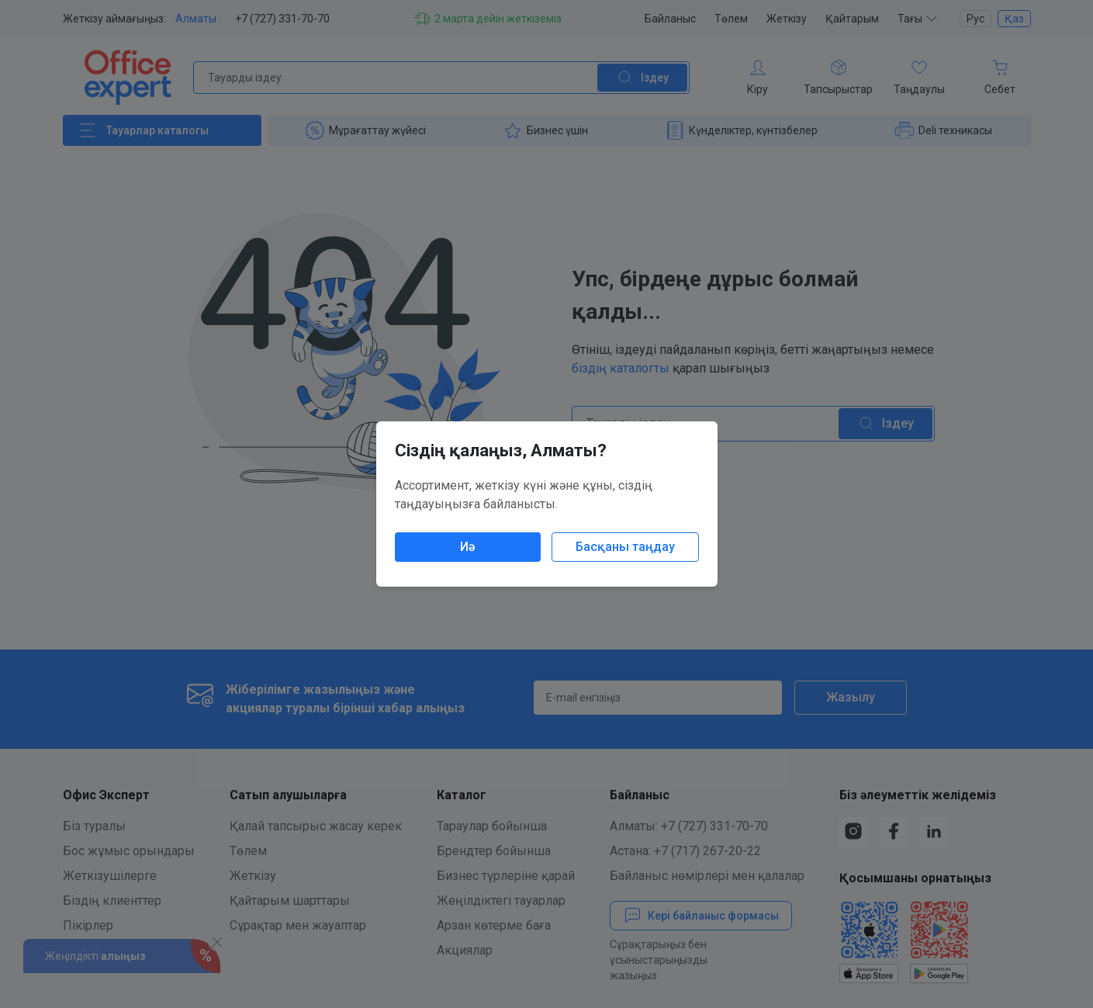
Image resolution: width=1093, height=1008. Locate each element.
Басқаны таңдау (625, 546)
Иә (467, 546)
